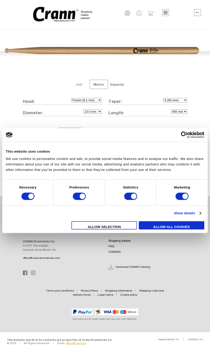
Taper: (115, 101)
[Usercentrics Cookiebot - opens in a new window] (184, 134)
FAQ (111, 246)
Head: (29, 101)
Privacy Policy (89, 290)
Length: (116, 112)
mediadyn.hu (195, 339)
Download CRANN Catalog (133, 267)
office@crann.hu (76, 343)
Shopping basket (119, 241)
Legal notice (105, 295)
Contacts (114, 252)
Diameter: (33, 112)
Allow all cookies (171, 227)
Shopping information (118, 290)
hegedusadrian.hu (168, 339)
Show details (184, 213)
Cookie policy (128, 295)
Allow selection (104, 227)
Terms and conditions (60, 290)
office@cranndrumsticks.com (41, 258)
